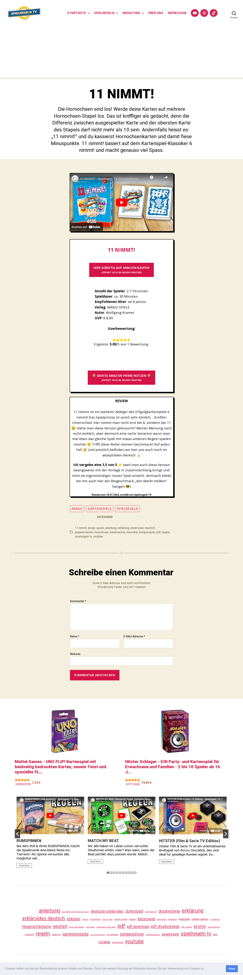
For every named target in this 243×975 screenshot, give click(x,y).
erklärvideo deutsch (142, 528)
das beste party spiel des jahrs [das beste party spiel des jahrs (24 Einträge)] (75, 912)
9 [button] (132, 873)
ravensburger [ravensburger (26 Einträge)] (214, 927)
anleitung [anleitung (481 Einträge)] (49, 911)
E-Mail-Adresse (134, 636)
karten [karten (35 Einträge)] (132, 919)
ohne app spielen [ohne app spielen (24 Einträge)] (76, 927)
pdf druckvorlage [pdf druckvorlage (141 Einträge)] (165, 926)
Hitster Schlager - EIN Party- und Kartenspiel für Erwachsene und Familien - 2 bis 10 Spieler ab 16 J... (172, 766)
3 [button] (114, 873)
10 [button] (135, 873)
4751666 (132, 784)
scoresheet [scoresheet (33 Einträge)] (112, 934)
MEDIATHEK (131, 13)
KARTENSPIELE (100, 508)
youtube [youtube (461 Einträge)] (134, 941)
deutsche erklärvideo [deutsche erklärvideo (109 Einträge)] (107, 911)
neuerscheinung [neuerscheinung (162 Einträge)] (36, 926)
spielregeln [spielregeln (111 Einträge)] (170, 934)
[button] (205, 968)
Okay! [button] (232, 968)
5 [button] (120, 873)
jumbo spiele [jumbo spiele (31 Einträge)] (120, 919)
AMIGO (77, 508)
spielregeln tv (83, 536)
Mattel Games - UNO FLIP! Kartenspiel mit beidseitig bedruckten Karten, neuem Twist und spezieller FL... (60, 766)
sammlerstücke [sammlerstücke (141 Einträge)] (75, 934)
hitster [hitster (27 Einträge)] (85, 919)
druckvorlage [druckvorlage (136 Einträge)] (169, 911)
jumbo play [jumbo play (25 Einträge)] (107, 919)
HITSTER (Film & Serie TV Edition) (189, 841)
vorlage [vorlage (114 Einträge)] (104, 942)
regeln (166, 532)
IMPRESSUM (177, 13)
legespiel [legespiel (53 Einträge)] (184, 919)
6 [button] (123, 873)
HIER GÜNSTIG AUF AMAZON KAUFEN (122, 270)
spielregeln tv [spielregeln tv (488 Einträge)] (196, 934)
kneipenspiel (147, 532)
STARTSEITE (76, 13)
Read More (24, 865)
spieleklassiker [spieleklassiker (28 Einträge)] (153, 934)
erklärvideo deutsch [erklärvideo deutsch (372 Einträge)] (43, 918)
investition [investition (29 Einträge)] (95, 919)
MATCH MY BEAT (103, 840)
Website (75, 654)
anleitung (110, 528)
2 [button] (111, 873)
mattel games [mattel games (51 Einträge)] (200, 919)
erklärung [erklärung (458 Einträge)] (192, 911)
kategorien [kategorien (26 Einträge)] (162, 919)
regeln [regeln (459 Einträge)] (43, 934)
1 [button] (108, 873)
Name (74, 636)
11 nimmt (81, 528)
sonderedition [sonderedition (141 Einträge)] (132, 934)
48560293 (23, 784)
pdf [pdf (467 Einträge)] (121, 926)
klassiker (132, 532)
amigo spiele (96, 528)
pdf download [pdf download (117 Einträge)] (138, 926)
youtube (98, 536)
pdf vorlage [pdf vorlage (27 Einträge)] (186, 927)
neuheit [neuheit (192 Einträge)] (60, 926)
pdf (158, 532)
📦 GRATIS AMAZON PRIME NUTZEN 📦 (121, 378)
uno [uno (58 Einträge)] (215, 934)
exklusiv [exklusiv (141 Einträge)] (73, 919)
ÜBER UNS (155, 13)
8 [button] (129, 873)
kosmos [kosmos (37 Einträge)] (172, 919)
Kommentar (78, 601)
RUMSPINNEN (29, 840)
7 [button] (126, 873)
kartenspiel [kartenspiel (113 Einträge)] (146, 919)
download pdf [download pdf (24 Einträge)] (151, 912)
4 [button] (117, 873)
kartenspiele (117, 532)
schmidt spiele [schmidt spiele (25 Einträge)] (97, 935)
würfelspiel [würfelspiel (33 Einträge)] (117, 942)
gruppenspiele (84, 532)
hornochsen (101, 532)
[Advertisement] (121, 53)
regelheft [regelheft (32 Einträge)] (29, 934)
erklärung (123, 528)
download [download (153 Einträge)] (134, 911)
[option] (50, 834)
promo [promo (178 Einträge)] (200, 926)
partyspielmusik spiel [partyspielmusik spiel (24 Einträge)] (106, 927)
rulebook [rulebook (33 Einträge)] (56, 934)
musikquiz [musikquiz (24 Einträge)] (215, 919)
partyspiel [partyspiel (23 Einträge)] (90, 927)
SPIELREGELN (104, 13)
